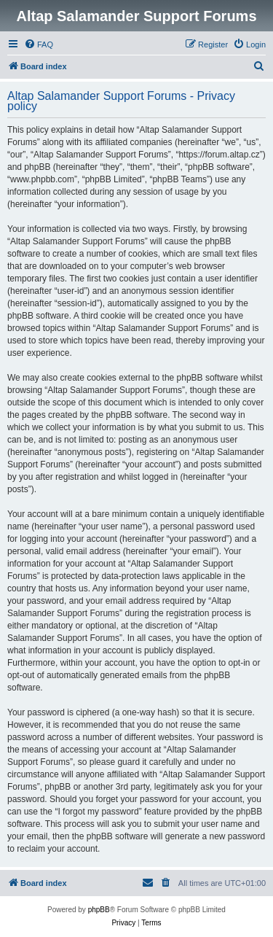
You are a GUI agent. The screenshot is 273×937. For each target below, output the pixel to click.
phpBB (99, 910)
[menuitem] (38, 44)
